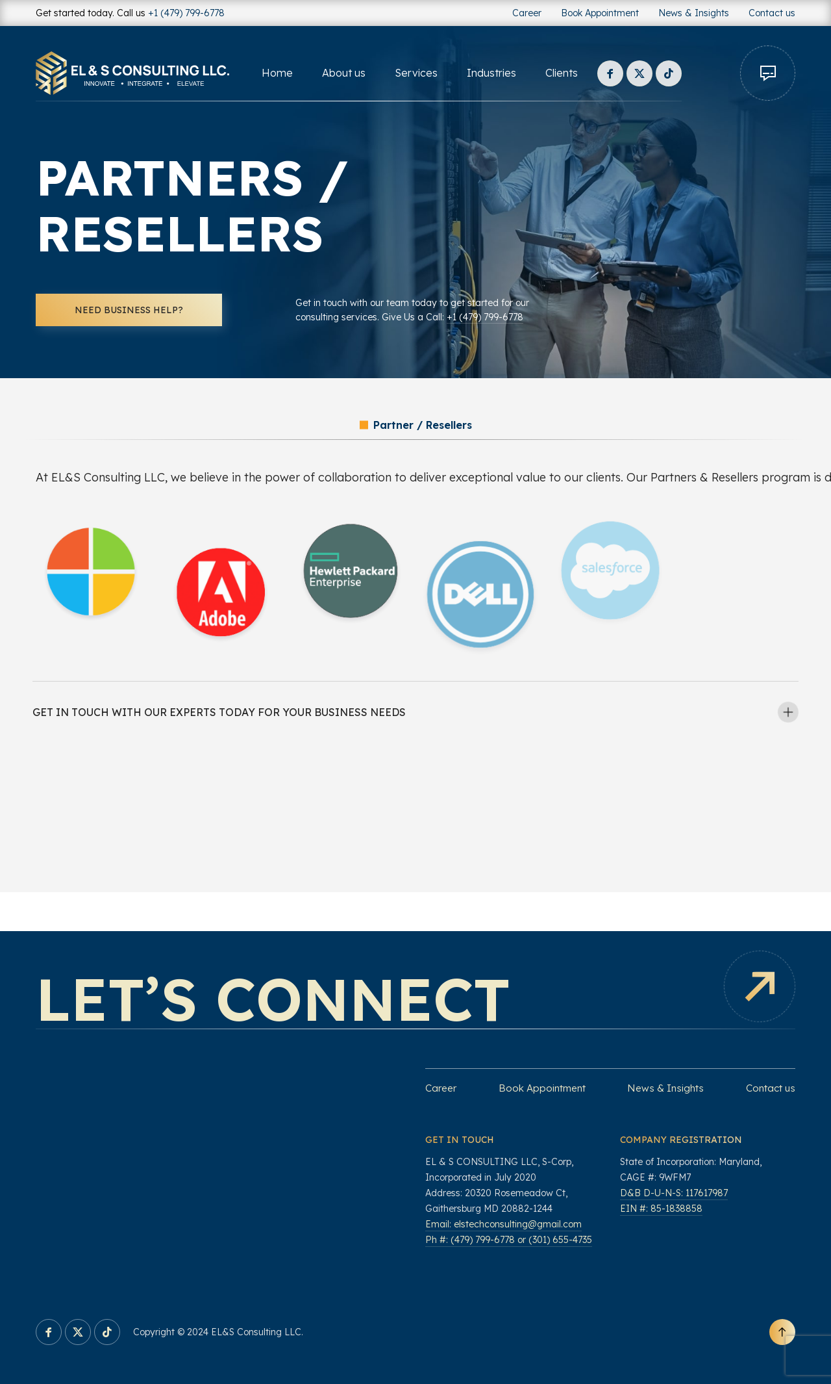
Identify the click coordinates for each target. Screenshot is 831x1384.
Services (416, 72)
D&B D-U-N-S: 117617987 (674, 1193)
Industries (491, 72)
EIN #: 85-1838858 (661, 1208)
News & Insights (693, 13)
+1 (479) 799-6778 (186, 13)
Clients (561, 72)
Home (277, 72)
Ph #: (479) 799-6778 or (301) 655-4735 (508, 1240)
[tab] (415, 712)
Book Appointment (600, 13)
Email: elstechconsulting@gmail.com (503, 1224)
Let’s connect (273, 999)
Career (526, 13)
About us (344, 72)
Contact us (772, 13)
